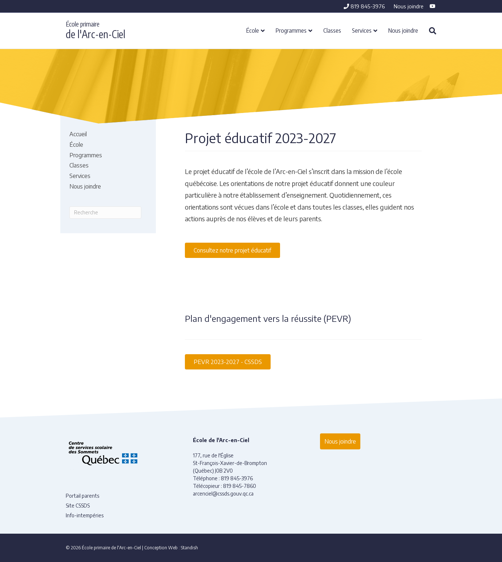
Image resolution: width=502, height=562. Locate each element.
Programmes (291, 30)
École (252, 30)
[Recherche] (430, 31)
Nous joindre (409, 6)
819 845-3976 (364, 6)
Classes (332, 30)
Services (362, 30)
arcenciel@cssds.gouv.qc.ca (223, 493)
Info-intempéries (85, 515)
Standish (189, 547)
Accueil (78, 134)
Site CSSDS (78, 505)
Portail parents (82, 496)
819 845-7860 (239, 486)
